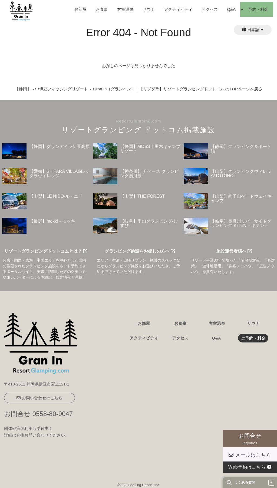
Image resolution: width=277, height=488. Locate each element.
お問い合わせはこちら (39, 397)
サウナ (149, 9)
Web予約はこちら (250, 467)
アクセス (210, 9)
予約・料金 (258, 9)
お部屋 (80, 9)
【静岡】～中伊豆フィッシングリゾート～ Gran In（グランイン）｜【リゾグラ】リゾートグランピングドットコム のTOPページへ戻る (138, 89)
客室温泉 (125, 9)
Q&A (231, 9)
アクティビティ (178, 9)
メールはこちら (250, 455)
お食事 (102, 9)
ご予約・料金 (253, 338)
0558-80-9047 (52, 413)
